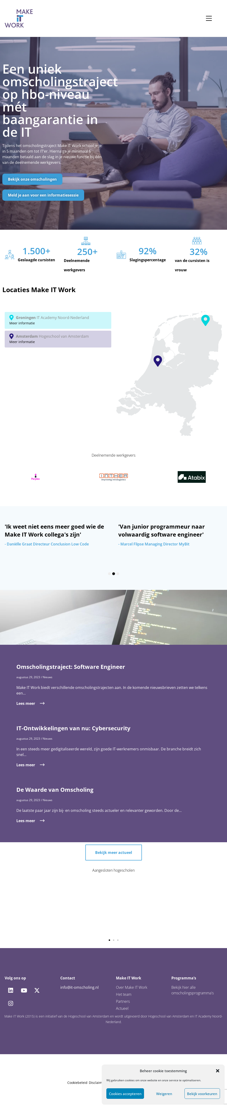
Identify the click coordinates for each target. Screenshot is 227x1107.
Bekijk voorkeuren (202, 1093)
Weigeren (164, 1093)
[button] (217, 1070)
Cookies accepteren (125, 1093)
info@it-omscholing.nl (79, 987)
